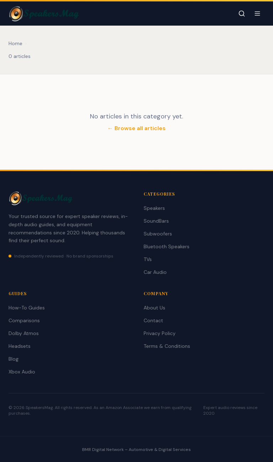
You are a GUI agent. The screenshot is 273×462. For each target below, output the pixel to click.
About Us (154, 307)
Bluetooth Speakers (166, 246)
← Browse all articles (136, 128)
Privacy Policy (160, 333)
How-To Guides (27, 307)
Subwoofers (158, 233)
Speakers (154, 208)
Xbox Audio (22, 371)
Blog (13, 359)
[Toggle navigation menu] (257, 13)
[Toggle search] (242, 13)
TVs (148, 259)
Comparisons (24, 320)
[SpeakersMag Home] (44, 13)
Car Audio (155, 272)
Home (15, 43)
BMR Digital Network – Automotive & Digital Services (136, 449)
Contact (153, 320)
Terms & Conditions (167, 346)
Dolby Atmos (24, 333)
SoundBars (156, 221)
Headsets (20, 346)
